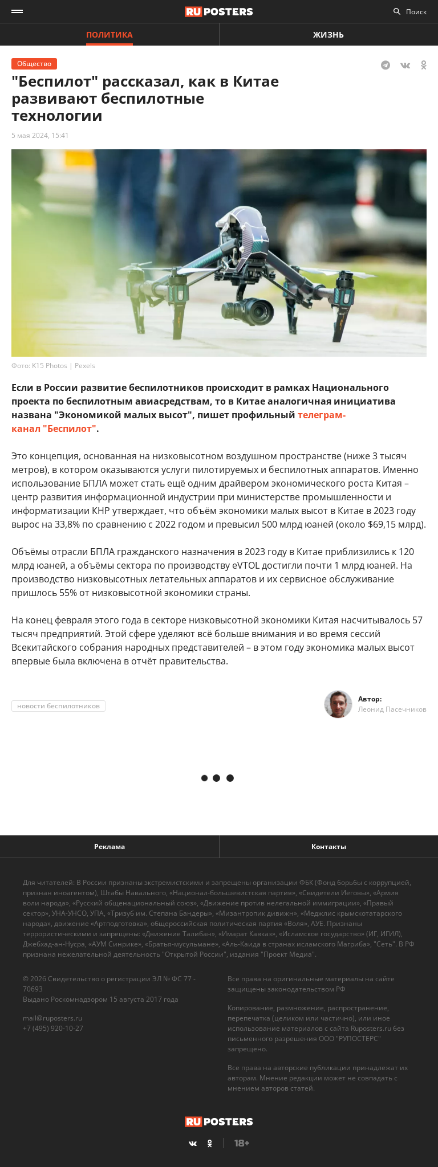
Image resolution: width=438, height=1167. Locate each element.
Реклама (109, 846)
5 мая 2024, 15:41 (40, 135)
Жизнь (328, 34)
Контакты (328, 846)
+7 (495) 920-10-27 (53, 1028)
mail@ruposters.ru (52, 1018)
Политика (109, 34)
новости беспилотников (58, 706)
